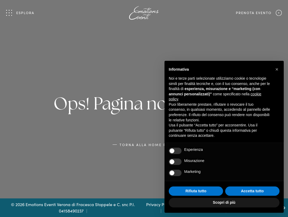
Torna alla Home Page (147, 144)
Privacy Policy (159, 204)
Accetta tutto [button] (252, 191)
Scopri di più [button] (224, 202)
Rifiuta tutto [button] (196, 191)
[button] (277, 69)
